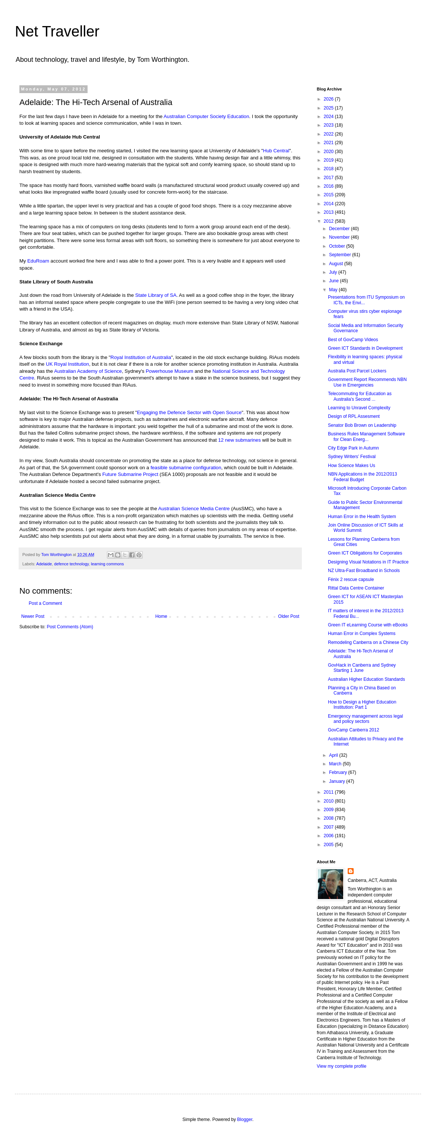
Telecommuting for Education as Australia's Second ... (360, 396)
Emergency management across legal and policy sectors (365, 719)
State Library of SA (156, 295)
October (337, 246)
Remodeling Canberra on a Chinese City (368, 642)
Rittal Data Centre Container (356, 588)
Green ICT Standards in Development (365, 348)
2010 (329, 801)
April (334, 755)
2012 (329, 221)
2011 (329, 792)
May (334, 289)
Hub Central (276, 150)
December (340, 228)
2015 (329, 194)
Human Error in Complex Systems (361, 633)
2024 (329, 116)
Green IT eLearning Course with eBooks (368, 625)
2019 (329, 160)
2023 (329, 125)
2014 (329, 203)
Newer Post (32, 616)
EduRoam (38, 261)
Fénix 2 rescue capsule (351, 579)
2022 (329, 134)
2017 (329, 177)
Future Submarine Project (130, 474)
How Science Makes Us (351, 465)
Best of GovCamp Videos (353, 339)
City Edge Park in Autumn (353, 448)
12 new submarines (239, 440)
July (333, 272)
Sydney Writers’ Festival (352, 456)
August (336, 263)
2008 (329, 818)
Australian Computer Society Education (206, 116)
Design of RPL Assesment (354, 416)
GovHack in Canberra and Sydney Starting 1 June (362, 668)
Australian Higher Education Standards (366, 679)
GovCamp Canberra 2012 (353, 730)
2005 (329, 844)
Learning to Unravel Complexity (359, 407)
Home (161, 616)
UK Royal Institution (67, 364)
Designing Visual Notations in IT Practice (368, 562)
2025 (329, 108)
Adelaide (44, 564)
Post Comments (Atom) (70, 626)
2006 (329, 835)
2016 (329, 186)
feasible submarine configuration (186, 467)
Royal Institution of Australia (140, 357)
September (340, 254)
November (340, 237)
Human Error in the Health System (362, 516)
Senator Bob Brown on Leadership (362, 425)
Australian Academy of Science (88, 371)
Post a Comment (45, 603)
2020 (329, 151)
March (336, 763)
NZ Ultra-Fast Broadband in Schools (364, 570)
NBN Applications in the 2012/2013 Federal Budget (362, 476)
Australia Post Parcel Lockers (357, 371)
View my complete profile (341, 1066)
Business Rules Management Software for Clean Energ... (366, 436)
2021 (329, 142)
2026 (329, 99)
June (334, 280)
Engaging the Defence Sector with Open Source (189, 412)
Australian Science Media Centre (194, 508)
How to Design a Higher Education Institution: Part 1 (362, 704)
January (337, 781)
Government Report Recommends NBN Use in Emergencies (367, 382)
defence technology (71, 564)
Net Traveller (57, 31)
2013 (329, 212)
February (338, 772)
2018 (329, 168)
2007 (329, 827)
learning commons (107, 564)
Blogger (244, 1119)
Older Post (288, 616)
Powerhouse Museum (169, 371)
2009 (329, 809)
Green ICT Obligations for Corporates (365, 553)
